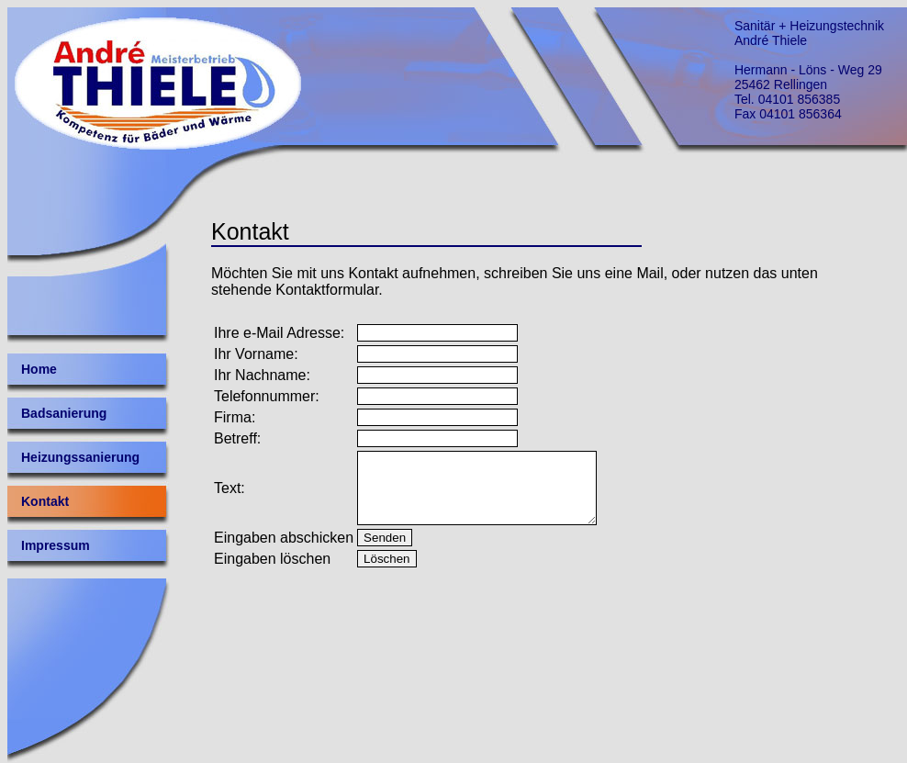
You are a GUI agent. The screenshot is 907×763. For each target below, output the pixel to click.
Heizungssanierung (80, 457)
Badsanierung (63, 413)
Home (39, 369)
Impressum (55, 545)
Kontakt (45, 501)
